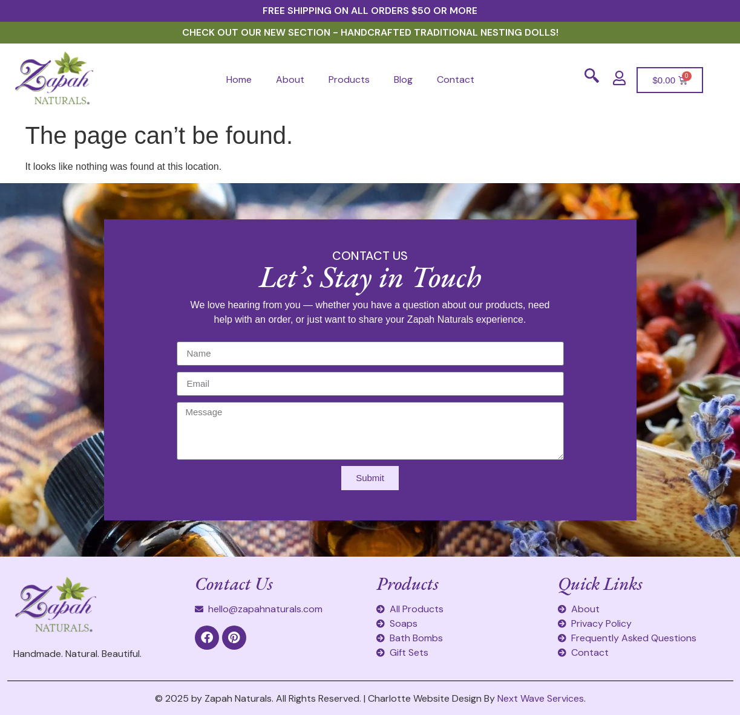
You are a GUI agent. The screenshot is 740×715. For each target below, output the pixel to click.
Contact (455, 79)
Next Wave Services (540, 698)
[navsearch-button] (592, 80)
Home (239, 79)
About (290, 79)
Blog (403, 79)
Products (349, 79)
